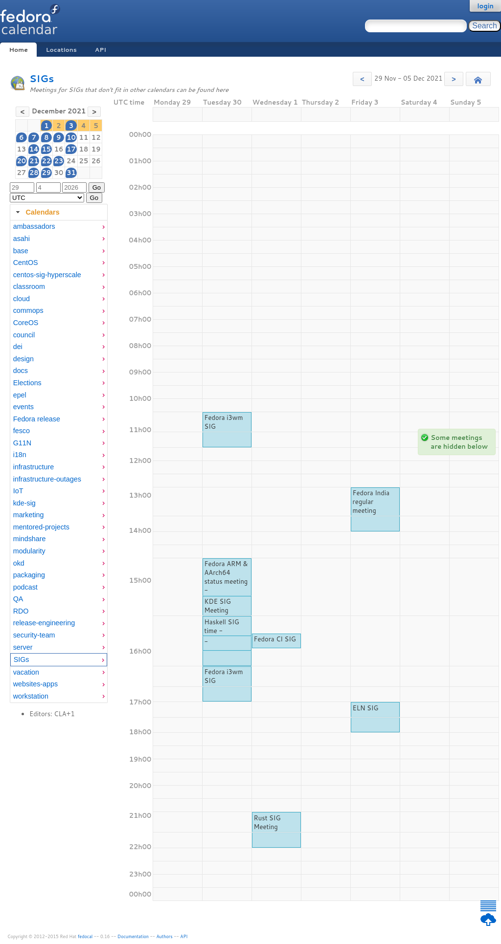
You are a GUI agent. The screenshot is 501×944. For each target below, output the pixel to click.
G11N (22, 443)
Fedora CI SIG (275, 639)
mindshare (29, 539)
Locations (61, 49)
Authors (165, 936)
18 (84, 149)
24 (71, 160)
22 (46, 160)
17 (71, 149)
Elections (27, 383)
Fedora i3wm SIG (224, 422)
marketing (28, 515)
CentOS (25, 262)
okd (18, 563)
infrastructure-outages (47, 479)
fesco (21, 431)
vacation (26, 672)
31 (71, 172)
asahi (21, 238)
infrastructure (33, 467)
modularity (29, 551)
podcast (25, 587)
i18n (19, 455)
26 (96, 160)
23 (59, 160)
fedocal (85, 936)
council (24, 335)
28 (34, 172)
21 (34, 160)
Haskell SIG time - (222, 626)
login (485, 5)
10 (71, 137)
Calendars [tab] (36, 212)
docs (20, 370)
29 (46, 172)
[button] (362, 79)
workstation (30, 696)
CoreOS (26, 323)
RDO (21, 611)
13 (21, 149)
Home (18, 49)
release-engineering (44, 623)
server (23, 647)
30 (59, 172)
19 (96, 149)
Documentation (133, 936)
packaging (29, 575)
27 (21, 172)
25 (84, 160)
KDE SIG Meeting (218, 606)
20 (21, 160)
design (23, 359)
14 (34, 149)
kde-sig (24, 503)
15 (46, 149)
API (100, 49)
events (23, 407)
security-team (34, 635)
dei (18, 347)
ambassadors (34, 226)
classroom (29, 286)
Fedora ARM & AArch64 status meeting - (226, 576)
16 (59, 149)
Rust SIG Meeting (267, 822)
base (20, 251)
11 (84, 137)
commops (28, 310)
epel (19, 395)
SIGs (41, 78)
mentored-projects (41, 527)
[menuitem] (58, 226)
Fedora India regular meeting (371, 501)
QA (18, 599)
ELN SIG (366, 707)
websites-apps (35, 684)
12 (96, 137)
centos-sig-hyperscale (47, 275)
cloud (21, 299)
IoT (18, 491)
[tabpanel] (59, 461)
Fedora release (36, 419)
